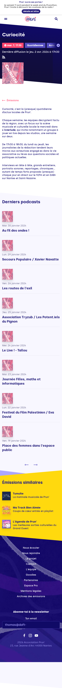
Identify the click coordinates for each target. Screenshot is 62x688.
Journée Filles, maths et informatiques (21, 381)
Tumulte (18, 493)
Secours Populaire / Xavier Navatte (30, 259)
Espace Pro (31, 585)
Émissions (10, 100)
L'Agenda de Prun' (25, 521)
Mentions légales (31, 590)
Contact (31, 563)
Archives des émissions (31, 596)
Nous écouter (31, 547)
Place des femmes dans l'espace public (28, 448)
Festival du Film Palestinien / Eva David (28, 414)
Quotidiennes (35, 45)
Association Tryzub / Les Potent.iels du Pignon (31, 319)
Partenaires (31, 580)
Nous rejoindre (31, 553)
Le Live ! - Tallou (14, 350)
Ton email (31, 618)
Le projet (31, 558)
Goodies (31, 574)
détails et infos (31, 11)
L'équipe (31, 569)
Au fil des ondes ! (15, 230)
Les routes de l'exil (17, 288)
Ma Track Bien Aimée (26, 507)
